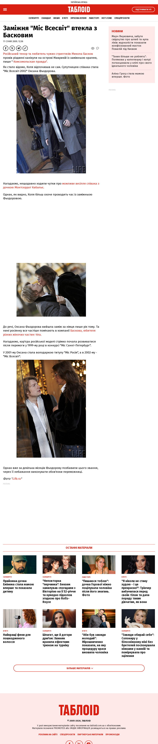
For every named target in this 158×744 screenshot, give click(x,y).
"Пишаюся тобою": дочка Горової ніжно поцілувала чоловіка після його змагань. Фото (97, 588)
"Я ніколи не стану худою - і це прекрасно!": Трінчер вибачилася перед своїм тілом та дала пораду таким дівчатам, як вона (136, 591)
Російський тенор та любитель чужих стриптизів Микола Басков (48, 53)
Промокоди (112, 734)
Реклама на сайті (48, 734)
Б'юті (65, 18)
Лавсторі (94, 18)
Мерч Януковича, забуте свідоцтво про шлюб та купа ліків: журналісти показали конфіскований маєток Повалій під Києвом (130, 43)
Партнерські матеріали (90, 734)
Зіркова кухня (78, 18)
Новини (117, 31)
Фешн (56, 18)
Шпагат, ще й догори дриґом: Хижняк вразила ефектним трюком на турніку (57, 640)
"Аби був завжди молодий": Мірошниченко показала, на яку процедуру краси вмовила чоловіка (95, 643)
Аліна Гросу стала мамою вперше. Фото (128, 75)
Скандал (46, 18)
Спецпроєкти (121, 18)
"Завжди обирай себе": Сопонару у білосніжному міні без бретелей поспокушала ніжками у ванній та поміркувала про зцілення (138, 645)
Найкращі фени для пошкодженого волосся (17, 638)
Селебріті (34, 18)
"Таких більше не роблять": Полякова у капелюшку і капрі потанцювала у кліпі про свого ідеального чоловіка (132, 61)
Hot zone (107, 18)
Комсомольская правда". (30, 61)
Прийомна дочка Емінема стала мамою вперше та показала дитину (18, 586)
